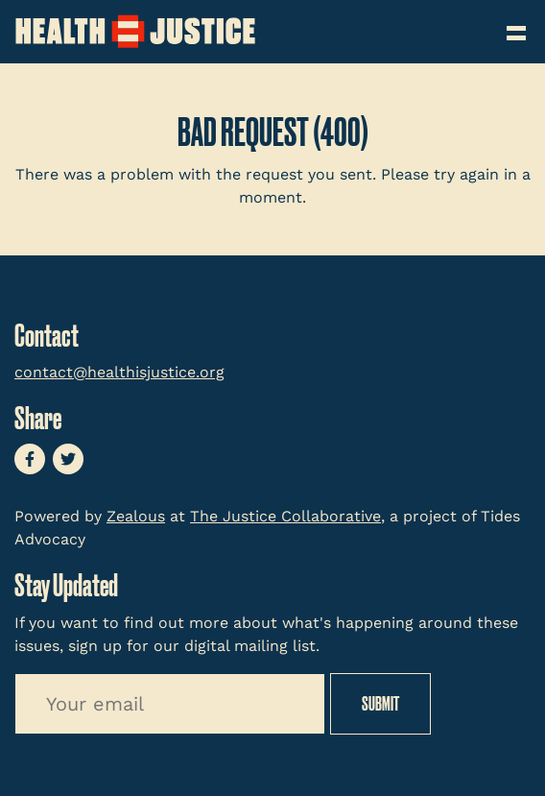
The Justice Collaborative (285, 516)
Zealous (136, 516)
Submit (380, 703)
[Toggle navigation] (518, 27)
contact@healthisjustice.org (119, 372)
